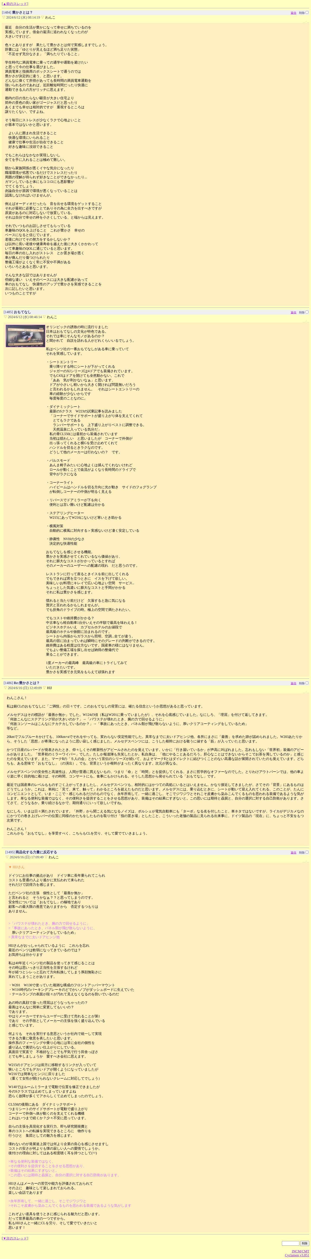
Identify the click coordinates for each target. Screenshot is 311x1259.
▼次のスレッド (15, 1238)
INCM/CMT (300, 1251)
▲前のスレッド (15, 4)
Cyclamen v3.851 (297, 1255)
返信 (293, 12)
